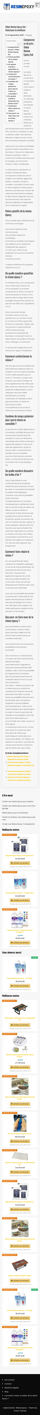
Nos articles (9, 1380)
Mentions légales (12, 1388)
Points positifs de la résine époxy (14, 59)
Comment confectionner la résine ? (14, 76)
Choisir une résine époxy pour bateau (17, 801)
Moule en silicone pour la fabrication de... (20, 1163)
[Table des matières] (19, 44)
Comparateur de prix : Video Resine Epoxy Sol (13, 51)
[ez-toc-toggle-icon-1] (18, 44)
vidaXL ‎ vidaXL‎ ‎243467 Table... (20, 1276)
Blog (30, 35)
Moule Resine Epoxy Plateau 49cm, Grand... (20, 1056)
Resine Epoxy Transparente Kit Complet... (20, 931)
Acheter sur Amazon (21, 863)
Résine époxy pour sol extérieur (15, 813)
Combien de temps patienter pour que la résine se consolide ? (13, 87)
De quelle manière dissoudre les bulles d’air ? (13, 100)
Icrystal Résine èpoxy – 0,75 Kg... (20, 978)
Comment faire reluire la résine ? (14, 108)
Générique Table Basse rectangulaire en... (20, 1019)
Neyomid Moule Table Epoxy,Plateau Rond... (20, 1098)
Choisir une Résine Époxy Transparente (18, 824)
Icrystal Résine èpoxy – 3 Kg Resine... (20, 893)
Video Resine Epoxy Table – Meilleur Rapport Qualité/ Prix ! (20, 765)
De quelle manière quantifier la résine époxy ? (14, 68)
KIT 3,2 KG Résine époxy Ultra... (20, 1134)
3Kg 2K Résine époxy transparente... (20, 856)
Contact (8, 1384)
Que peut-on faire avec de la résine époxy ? (13, 117)
